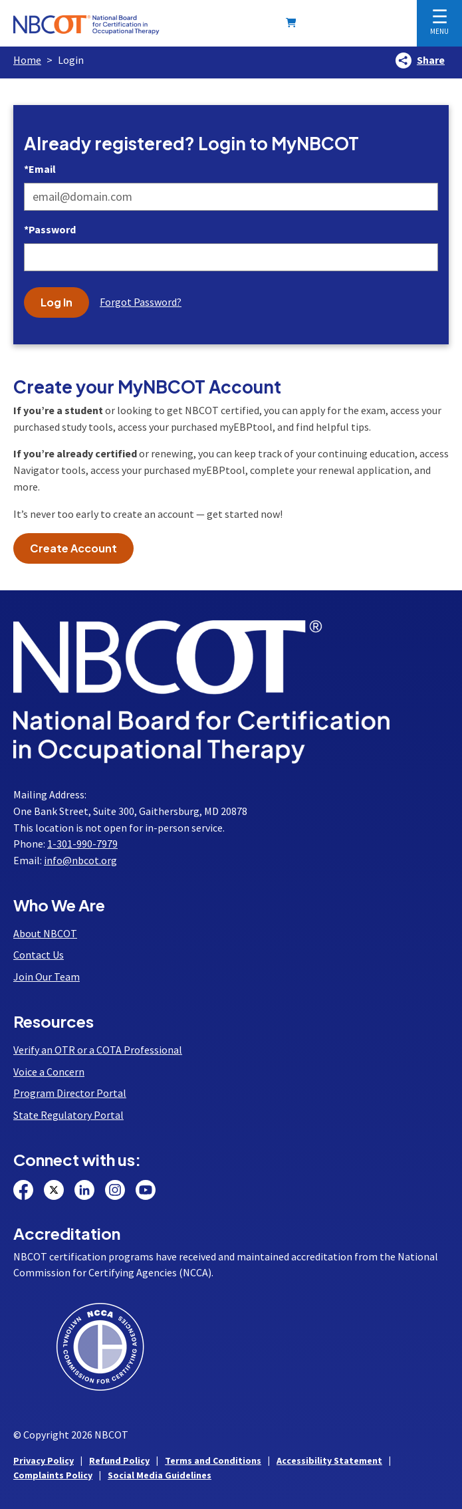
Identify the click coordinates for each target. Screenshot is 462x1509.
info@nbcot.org (80, 860)
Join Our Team (46, 976)
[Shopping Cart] (294, 22)
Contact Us (38, 954)
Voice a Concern (48, 1071)
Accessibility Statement (329, 1460)
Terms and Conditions (213, 1460)
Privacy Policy (43, 1460)
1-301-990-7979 (82, 843)
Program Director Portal (69, 1093)
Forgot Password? (140, 301)
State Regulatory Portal (68, 1114)
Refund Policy (119, 1460)
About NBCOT (45, 933)
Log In (56, 302)
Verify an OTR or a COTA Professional (97, 1049)
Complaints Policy (52, 1475)
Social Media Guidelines (159, 1475)
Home (27, 59)
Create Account (73, 548)
